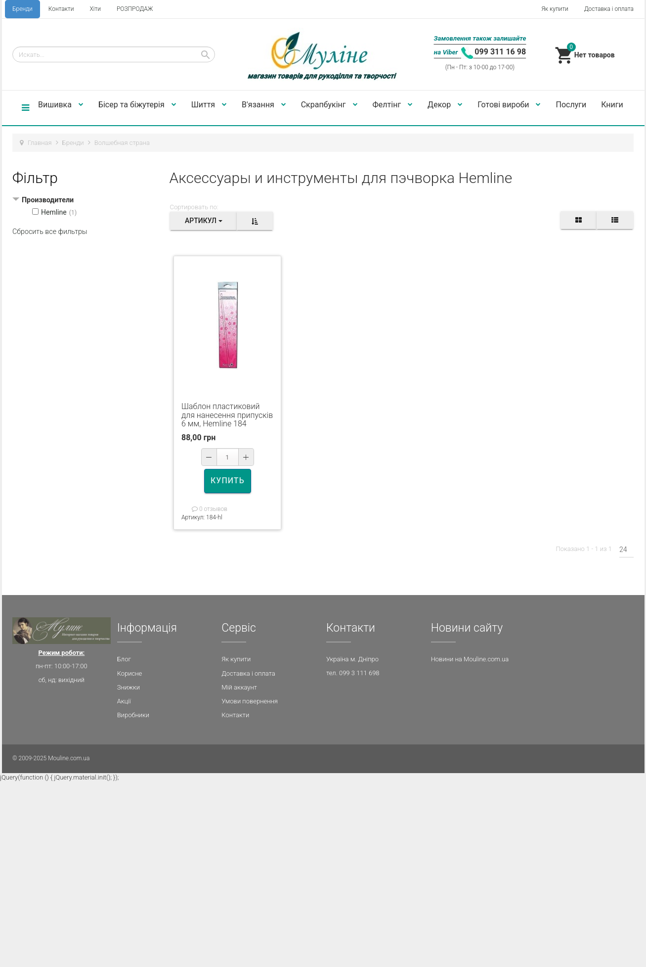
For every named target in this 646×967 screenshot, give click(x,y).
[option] (227, 325)
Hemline (54, 212)
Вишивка (61, 104)
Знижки (128, 687)
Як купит (234, 659)
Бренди (22, 8)
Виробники (133, 715)
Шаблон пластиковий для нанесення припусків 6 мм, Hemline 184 (227, 415)
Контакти (61, 8)
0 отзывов (209, 509)
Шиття (209, 104)
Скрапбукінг (329, 104)
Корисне (129, 673)
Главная (40, 142)
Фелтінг (393, 104)
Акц (122, 701)
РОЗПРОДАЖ (135, 8)
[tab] (87, 200)
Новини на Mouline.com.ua (470, 659)
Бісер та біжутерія (137, 104)
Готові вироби (509, 104)
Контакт (233, 715)
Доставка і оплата (609, 8)
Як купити (555, 8)
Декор (445, 104)
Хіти (94, 8)
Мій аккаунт (239, 687)
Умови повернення (249, 701)
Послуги (571, 104)
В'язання (264, 104)
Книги (612, 104)
